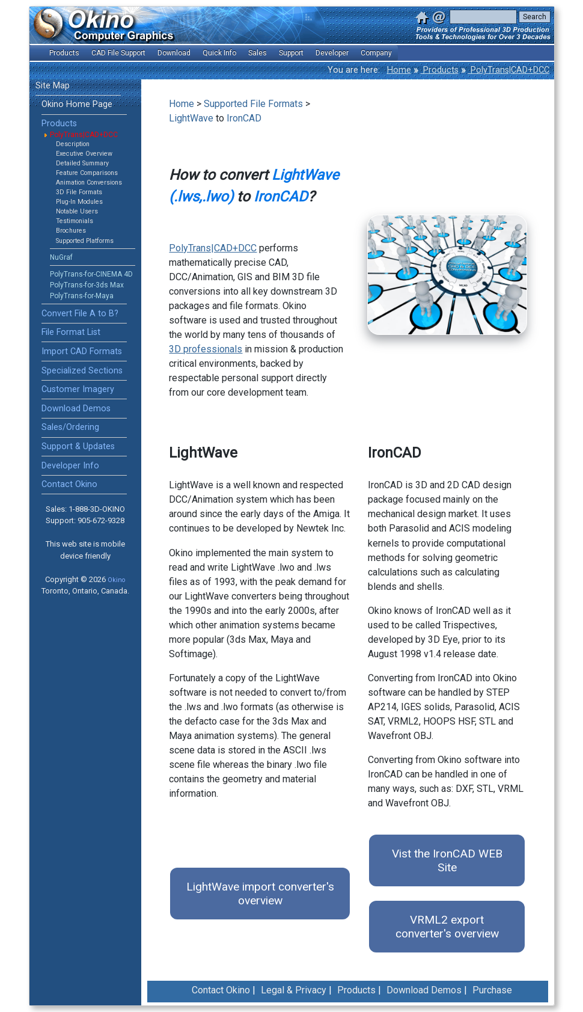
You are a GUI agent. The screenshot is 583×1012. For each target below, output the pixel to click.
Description (73, 144)
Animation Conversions (89, 182)
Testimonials (74, 221)
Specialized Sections (82, 371)
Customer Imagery (77, 389)
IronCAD (244, 118)
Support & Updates (78, 446)
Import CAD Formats (81, 351)
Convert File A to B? (79, 313)
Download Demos (76, 408)
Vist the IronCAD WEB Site (447, 860)
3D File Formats (79, 192)
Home (399, 70)
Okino (116, 580)
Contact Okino (69, 484)
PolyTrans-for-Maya (82, 296)
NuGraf (61, 257)
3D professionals (205, 349)
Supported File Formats (253, 103)
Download (174, 53)
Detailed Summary (82, 163)
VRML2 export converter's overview (447, 926)
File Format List (70, 332)
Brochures (71, 231)
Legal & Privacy (293, 990)
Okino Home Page (76, 104)
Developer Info (70, 466)
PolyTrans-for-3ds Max (87, 285)
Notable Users (77, 211)
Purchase (492, 990)
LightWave (191, 118)
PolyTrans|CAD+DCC (508, 70)
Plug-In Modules (79, 202)
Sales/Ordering (70, 427)
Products (440, 70)
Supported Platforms (85, 241)
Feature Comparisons (87, 173)
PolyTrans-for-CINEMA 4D (91, 274)
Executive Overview (84, 154)
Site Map (52, 86)
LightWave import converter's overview (260, 893)
